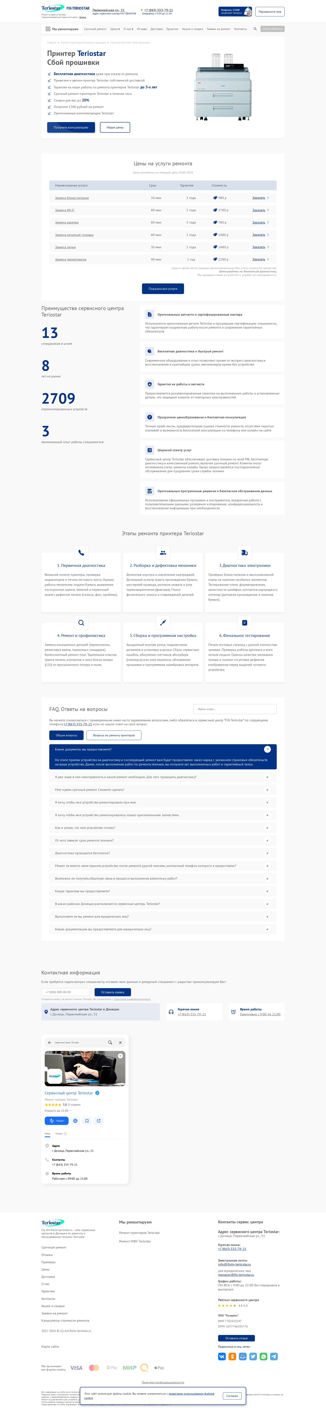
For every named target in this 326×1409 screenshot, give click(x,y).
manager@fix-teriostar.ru (236, 1275)
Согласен (232, 1396)
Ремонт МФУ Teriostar (135, 1241)
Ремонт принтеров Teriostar (139, 1233)
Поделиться (222, 1356)
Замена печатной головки (74, 235)
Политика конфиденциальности (163, 1382)
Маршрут (56, 1120)
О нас (128, 29)
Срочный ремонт (95, 29)
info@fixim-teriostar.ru (234, 1264)
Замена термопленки (70, 259)
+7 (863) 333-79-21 (158, 10)
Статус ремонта (273, 29)
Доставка (157, 29)
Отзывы (142, 29)
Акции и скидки (192, 29)
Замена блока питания (72, 198)
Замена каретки (67, 222)
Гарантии (172, 29)
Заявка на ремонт (219, 29)
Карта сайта (50, 1346)
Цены (115, 29)
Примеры (48, 1262)
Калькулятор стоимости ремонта (65, 1320)
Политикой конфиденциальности (132, 999)
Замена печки (65, 247)
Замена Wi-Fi (64, 210)
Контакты (240, 29)
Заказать (261, 197)
